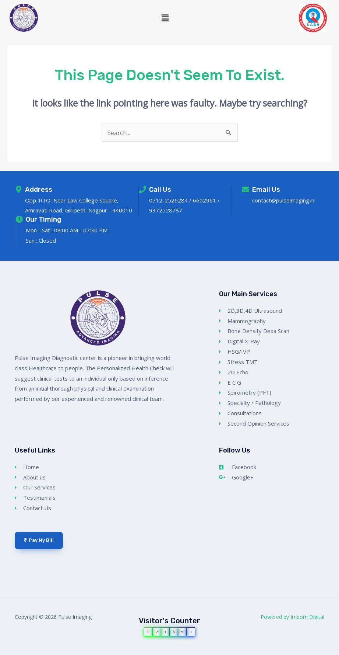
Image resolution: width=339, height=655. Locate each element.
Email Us (266, 190)
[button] (165, 18)
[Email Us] (245, 189)
